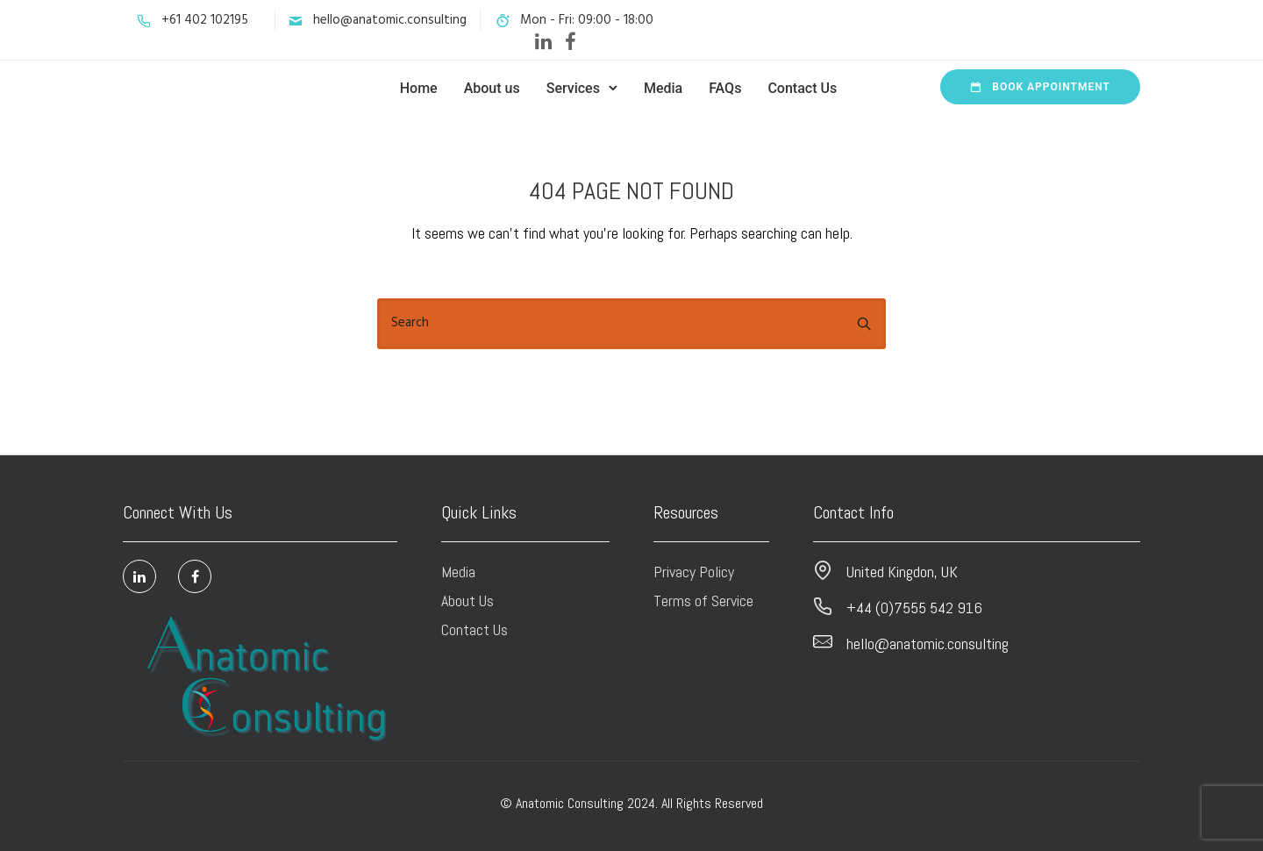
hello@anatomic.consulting (390, 20)
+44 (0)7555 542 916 (914, 607)
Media (663, 88)
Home (419, 88)
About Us (467, 600)
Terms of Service (703, 600)
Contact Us (802, 88)
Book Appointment (1040, 87)
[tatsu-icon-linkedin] (543, 41)
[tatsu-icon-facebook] (570, 41)
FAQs (725, 88)
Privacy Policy (693, 571)
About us (492, 88)
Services (573, 88)
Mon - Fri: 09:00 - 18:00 (586, 20)
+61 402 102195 (204, 20)
